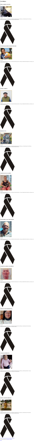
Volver (1, 440)
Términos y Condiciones (9, 439)
